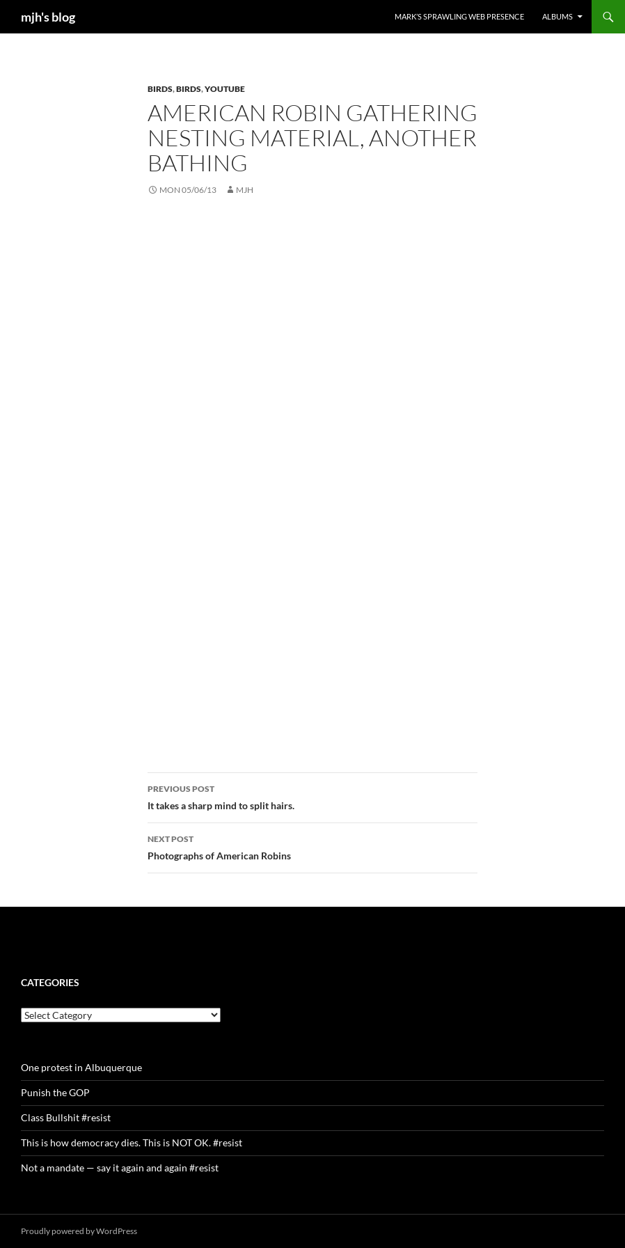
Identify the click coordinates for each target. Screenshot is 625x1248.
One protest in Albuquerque (81, 1067)
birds (160, 89)
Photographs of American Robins (312, 846)
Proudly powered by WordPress (79, 1231)
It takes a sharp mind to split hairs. (312, 796)
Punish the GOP (55, 1092)
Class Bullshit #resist (66, 1117)
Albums (557, 16)
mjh (244, 190)
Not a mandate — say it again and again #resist (120, 1167)
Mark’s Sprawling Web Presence (459, 16)
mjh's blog (48, 16)
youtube (225, 89)
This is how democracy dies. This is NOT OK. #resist (131, 1142)
